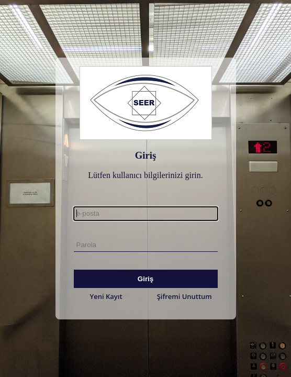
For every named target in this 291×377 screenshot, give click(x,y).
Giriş (145, 279)
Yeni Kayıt (106, 296)
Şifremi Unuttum (184, 296)
